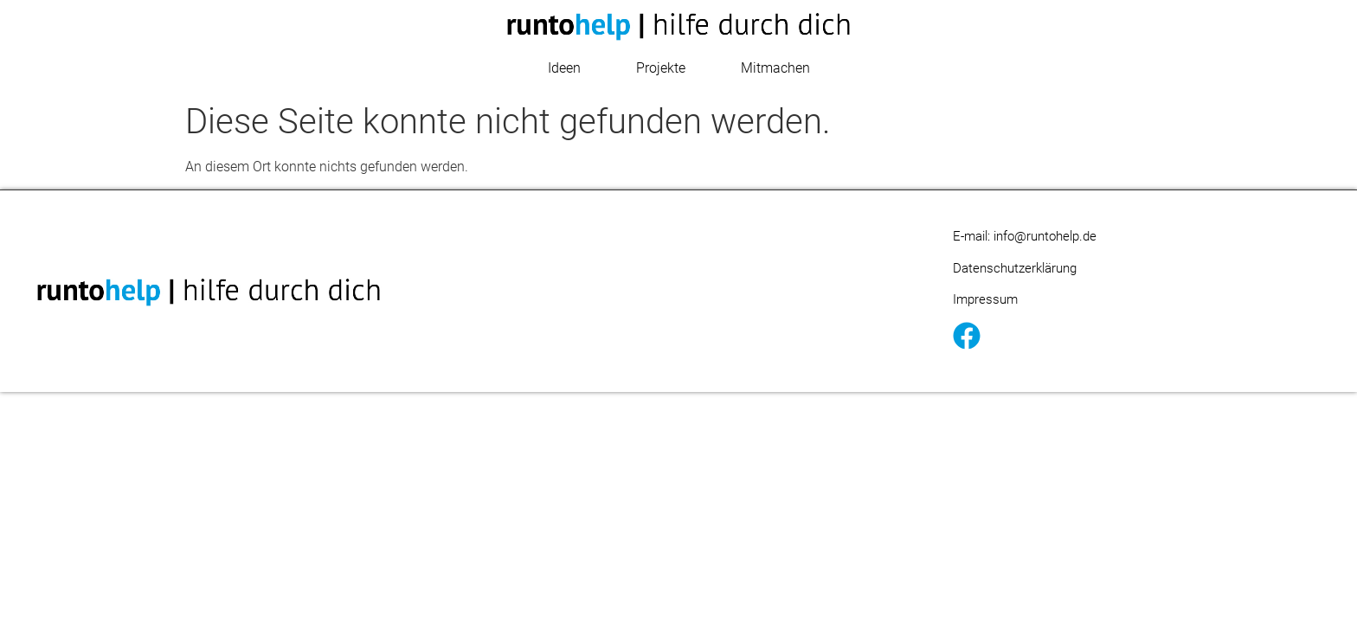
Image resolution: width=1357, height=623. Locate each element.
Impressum (985, 299)
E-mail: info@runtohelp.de (1025, 236)
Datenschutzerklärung (1015, 268)
